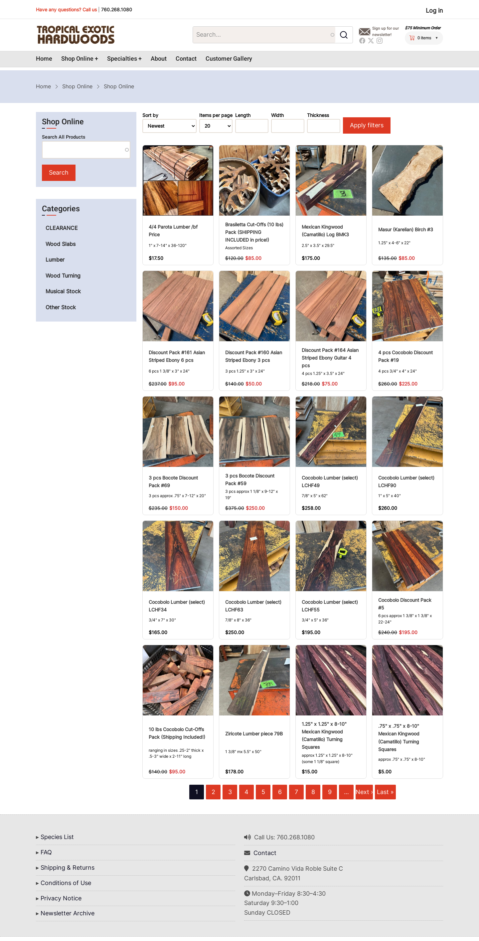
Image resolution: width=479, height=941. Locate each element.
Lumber (55, 259)
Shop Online (77, 58)
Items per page (216, 115)
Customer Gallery (229, 58)
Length (242, 115)
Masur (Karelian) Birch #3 (405, 229)
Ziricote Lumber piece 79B (254, 733)
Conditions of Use (66, 882)
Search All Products (63, 137)
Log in (434, 10)
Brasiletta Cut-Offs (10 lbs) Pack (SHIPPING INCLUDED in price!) (254, 232)
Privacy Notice (61, 898)
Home (44, 58)
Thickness (318, 115)
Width (277, 115)
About (159, 58)
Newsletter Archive (67, 913)
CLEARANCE (62, 228)
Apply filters (367, 125)
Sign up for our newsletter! (385, 31)
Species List (57, 836)
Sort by (150, 115)
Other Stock (61, 307)
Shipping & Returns (67, 867)
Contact (186, 58)
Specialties (122, 58)
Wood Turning (63, 275)
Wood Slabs (61, 244)
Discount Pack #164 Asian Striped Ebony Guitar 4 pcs (330, 357)
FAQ (46, 852)
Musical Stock (63, 291)
